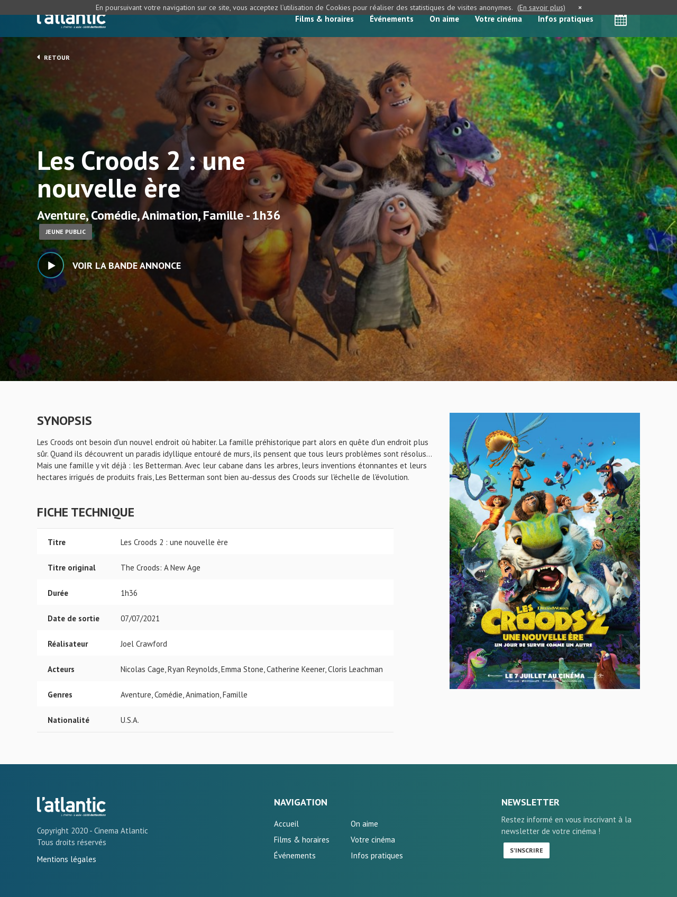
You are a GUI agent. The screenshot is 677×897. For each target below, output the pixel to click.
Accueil (286, 824)
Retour (53, 57)
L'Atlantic (71, 18)
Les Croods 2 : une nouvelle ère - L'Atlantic (71, 806)
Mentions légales (66, 859)
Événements (392, 19)
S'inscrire (526, 850)
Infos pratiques (565, 19)
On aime (444, 19)
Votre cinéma (498, 19)
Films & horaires (324, 19)
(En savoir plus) (541, 7)
